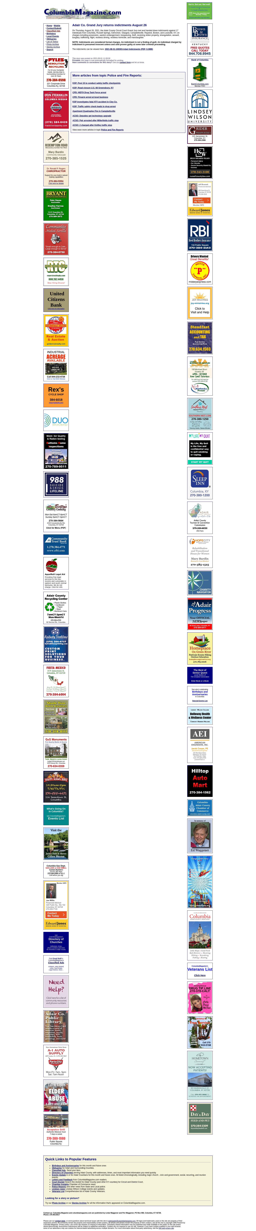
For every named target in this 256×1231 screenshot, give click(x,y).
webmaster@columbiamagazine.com (122, 1221)
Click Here (200, 975)
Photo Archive (53, 44)
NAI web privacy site (166, 1228)
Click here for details (56, 183)
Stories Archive (53, 47)
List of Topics (52, 41)
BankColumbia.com (200, 84)
